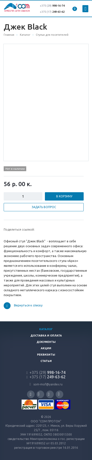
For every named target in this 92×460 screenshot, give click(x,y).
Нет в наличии (15, 168)
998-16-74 (52, 5)
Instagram (49, 394)
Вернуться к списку (23, 305)
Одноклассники (59, 394)
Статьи (46, 360)
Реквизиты (46, 354)
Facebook (30, 394)
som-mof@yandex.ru (48, 384)
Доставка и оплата (46, 335)
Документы (46, 341)
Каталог (46, 329)
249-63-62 (58, 11)
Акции (46, 348)
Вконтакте (38, 394)
